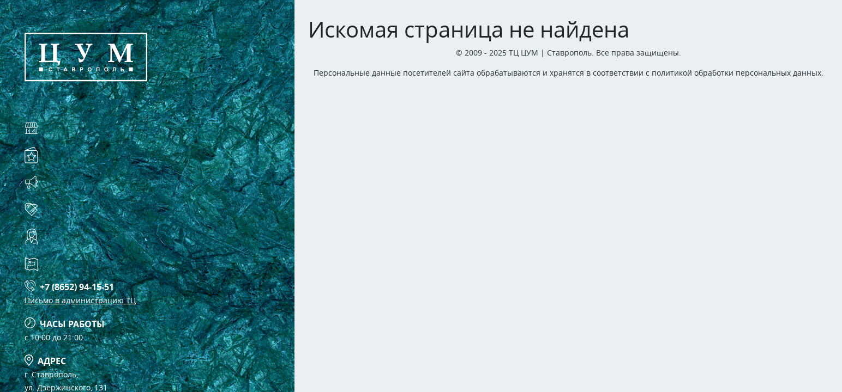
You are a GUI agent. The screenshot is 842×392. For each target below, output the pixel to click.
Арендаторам (80, 209)
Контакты (71, 236)
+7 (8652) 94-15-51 (77, 287)
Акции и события (93, 182)
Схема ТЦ (68, 264)
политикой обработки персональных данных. (737, 73)
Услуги (63, 155)
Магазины (73, 127)
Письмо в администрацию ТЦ (80, 300)
